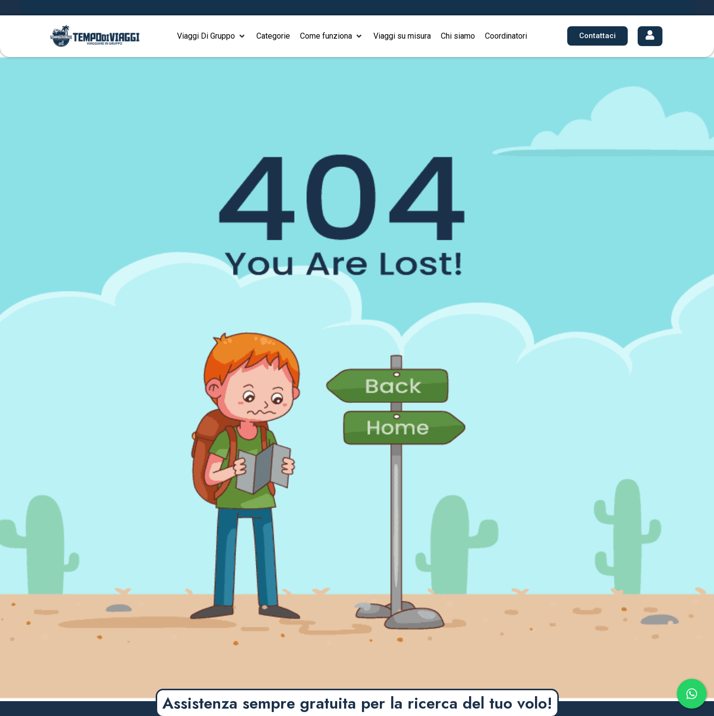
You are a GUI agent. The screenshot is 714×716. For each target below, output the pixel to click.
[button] (211, 36)
